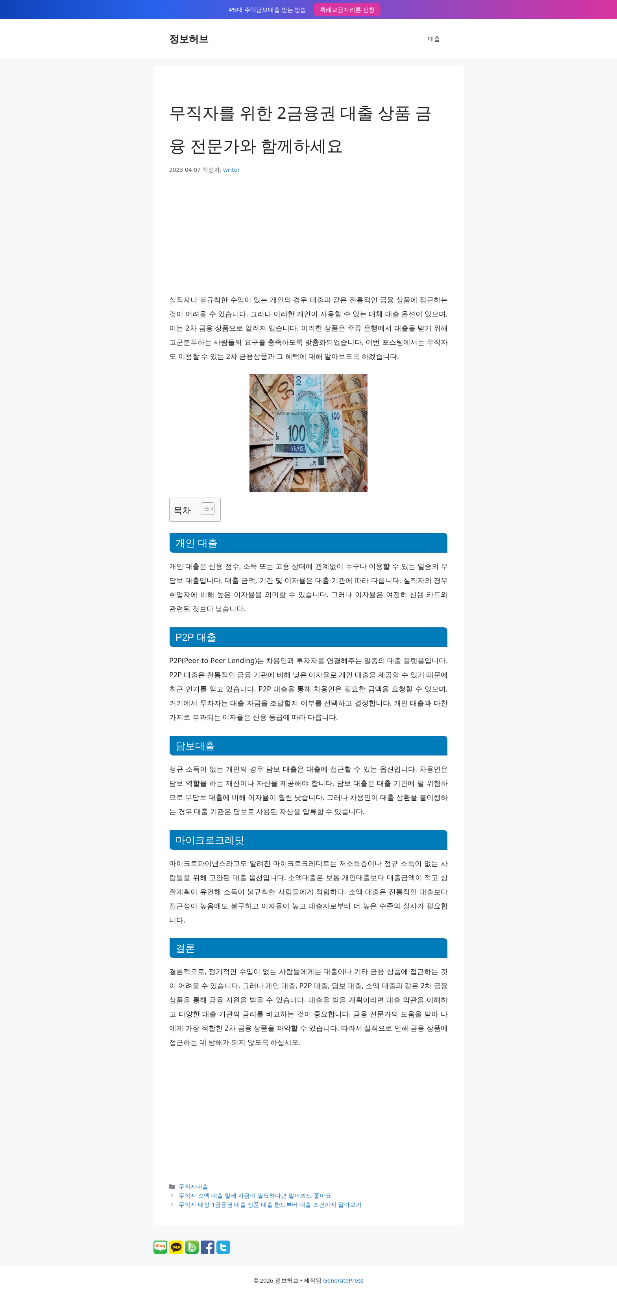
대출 (434, 38)
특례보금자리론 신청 (347, 9)
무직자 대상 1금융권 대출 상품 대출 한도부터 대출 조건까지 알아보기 (270, 1204)
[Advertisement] (308, 233)
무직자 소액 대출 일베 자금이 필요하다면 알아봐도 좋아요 (255, 1195)
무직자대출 (193, 1186)
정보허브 (189, 38)
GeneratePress (343, 1280)
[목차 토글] (203, 508)
